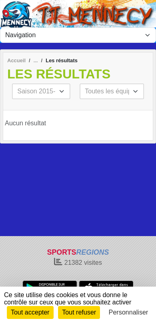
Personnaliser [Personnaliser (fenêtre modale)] (128, 312)
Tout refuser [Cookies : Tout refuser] (79, 312)
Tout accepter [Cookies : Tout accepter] (30, 312)
